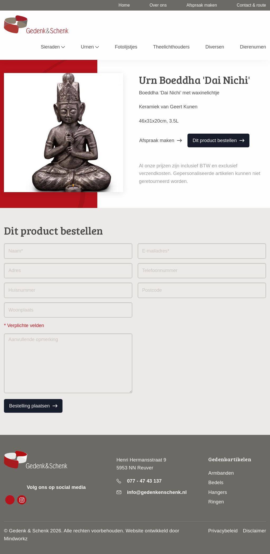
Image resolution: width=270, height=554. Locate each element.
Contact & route (251, 5)
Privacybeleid (223, 530)
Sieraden (50, 47)
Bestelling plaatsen (29, 406)
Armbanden (221, 473)
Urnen (87, 47)
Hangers (217, 492)
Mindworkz (16, 538)
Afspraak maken (201, 5)
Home (124, 5)
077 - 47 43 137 (144, 481)
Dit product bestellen (214, 140)
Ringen (216, 501)
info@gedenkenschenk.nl (157, 492)
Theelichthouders (171, 47)
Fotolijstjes (126, 47)
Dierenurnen (253, 47)
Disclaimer (254, 530)
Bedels (215, 482)
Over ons (158, 5)
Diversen (214, 47)
